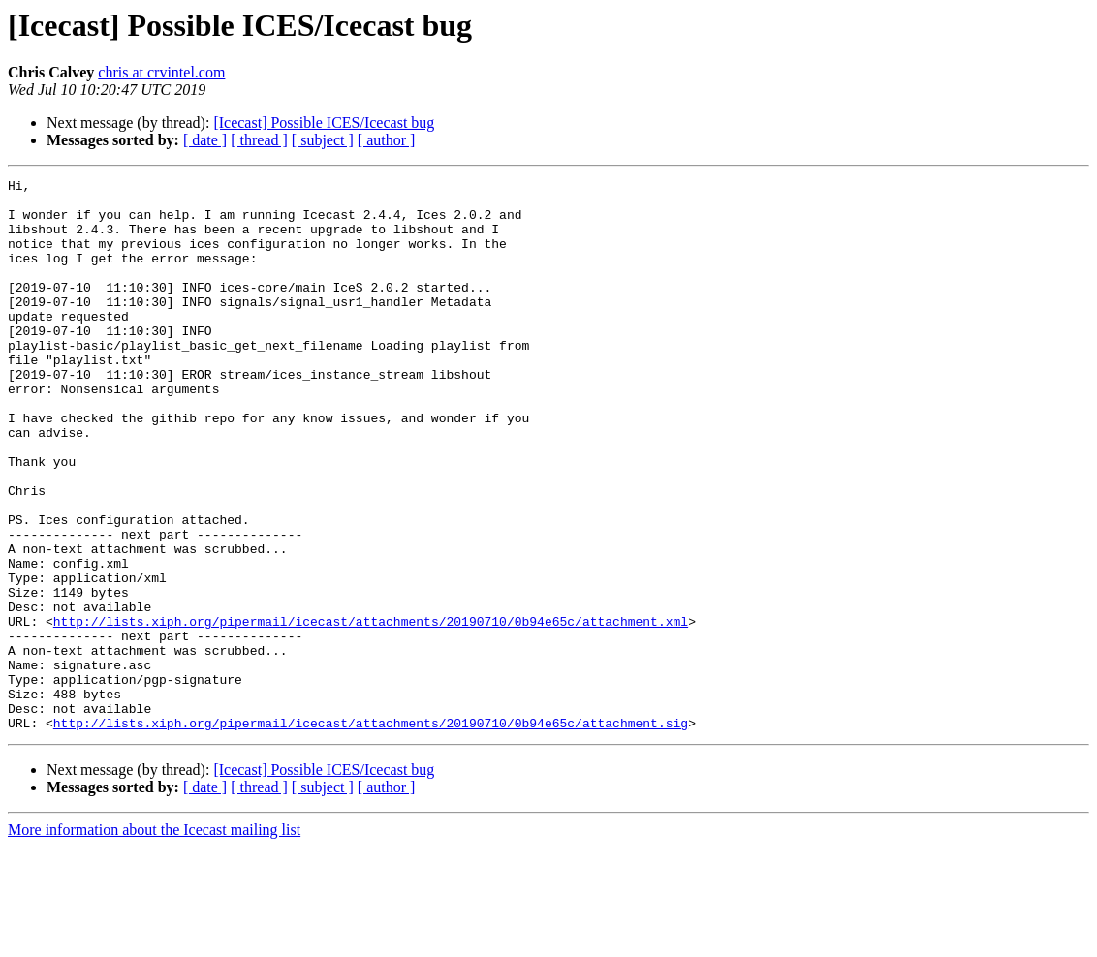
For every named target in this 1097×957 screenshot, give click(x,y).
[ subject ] (323, 140)
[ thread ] (259, 140)
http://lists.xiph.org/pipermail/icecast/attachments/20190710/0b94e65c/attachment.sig (370, 833)
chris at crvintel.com (161, 72)
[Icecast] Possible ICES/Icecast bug (323, 122)
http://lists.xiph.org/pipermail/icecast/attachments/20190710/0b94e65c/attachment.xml (370, 711)
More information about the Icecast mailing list (154, 940)
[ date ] (205, 140)
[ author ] (387, 140)
